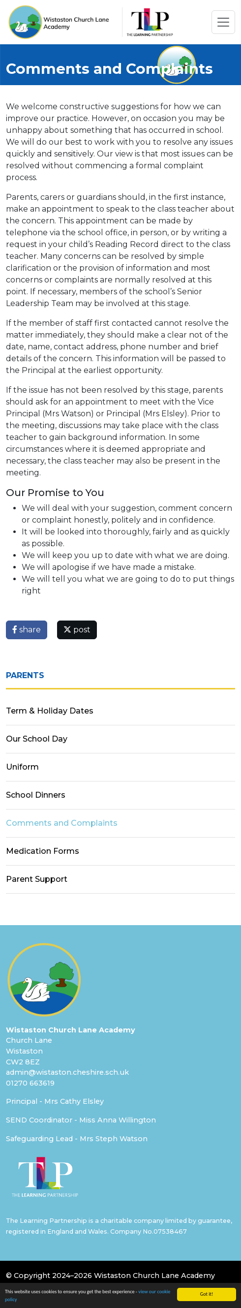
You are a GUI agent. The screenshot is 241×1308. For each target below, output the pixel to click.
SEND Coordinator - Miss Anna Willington (81, 1120)
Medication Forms (42, 851)
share (26, 629)
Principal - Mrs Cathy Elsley (55, 1101)
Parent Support (36, 879)
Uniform (22, 767)
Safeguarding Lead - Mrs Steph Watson (77, 1138)
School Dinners (35, 795)
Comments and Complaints (62, 823)
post (76, 629)
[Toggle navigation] (223, 22)
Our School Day (36, 739)
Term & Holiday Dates (49, 711)
